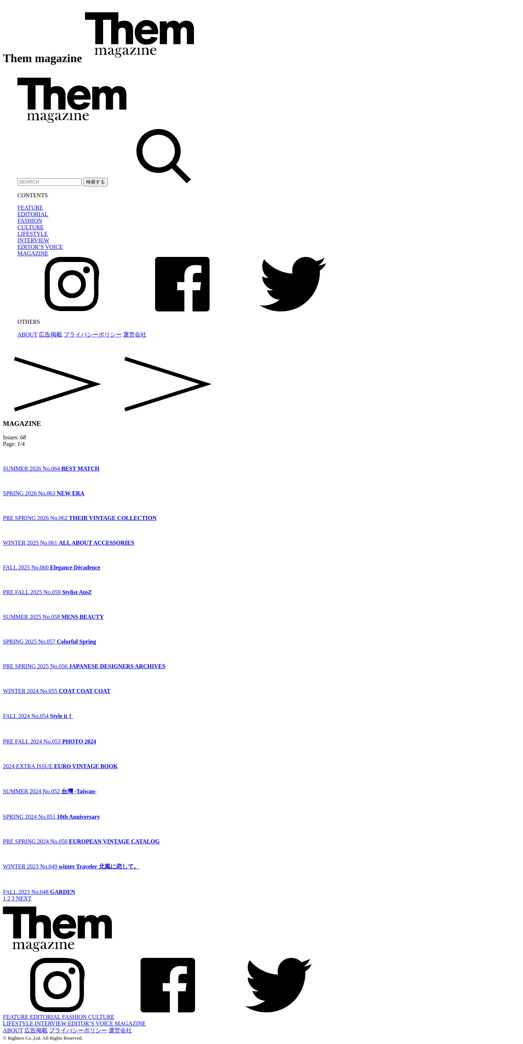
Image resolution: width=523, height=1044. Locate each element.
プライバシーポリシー (93, 334)
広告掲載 (50, 334)
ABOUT (27, 334)
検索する (95, 182)
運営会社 (134, 334)
